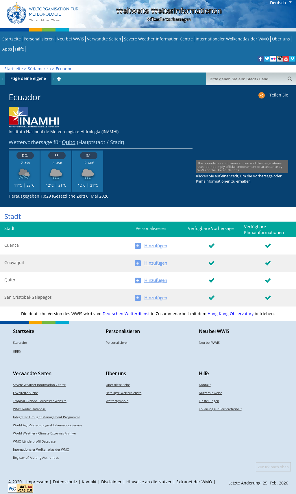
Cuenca (11, 245)
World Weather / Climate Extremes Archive (44, 433)
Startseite (11, 39)
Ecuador (64, 68)
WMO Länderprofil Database (34, 441)
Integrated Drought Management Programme (46, 417)
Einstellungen (209, 401)
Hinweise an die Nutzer (149, 481)
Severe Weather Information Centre (158, 39)
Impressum (37, 481)
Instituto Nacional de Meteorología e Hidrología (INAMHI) (64, 131)
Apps (7, 49)
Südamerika (39, 68)
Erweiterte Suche (25, 393)
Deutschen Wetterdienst (126, 313)
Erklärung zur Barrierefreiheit (220, 409)
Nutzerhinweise (210, 393)
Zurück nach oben (273, 466)
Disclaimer (111, 481)
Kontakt (205, 384)
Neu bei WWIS (70, 39)
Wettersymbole (117, 401)
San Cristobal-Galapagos (28, 297)
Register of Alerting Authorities (36, 457)
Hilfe (19, 49)
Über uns (281, 39)
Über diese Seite (118, 384)
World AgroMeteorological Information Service (47, 425)
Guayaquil (14, 262)
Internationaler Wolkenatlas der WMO (232, 39)
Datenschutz (65, 481)
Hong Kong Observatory (231, 313)
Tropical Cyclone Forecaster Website (39, 401)
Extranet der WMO (194, 481)
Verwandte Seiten (104, 39)
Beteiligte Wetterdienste (123, 393)
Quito (68, 142)
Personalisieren (39, 39)
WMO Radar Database (29, 409)
